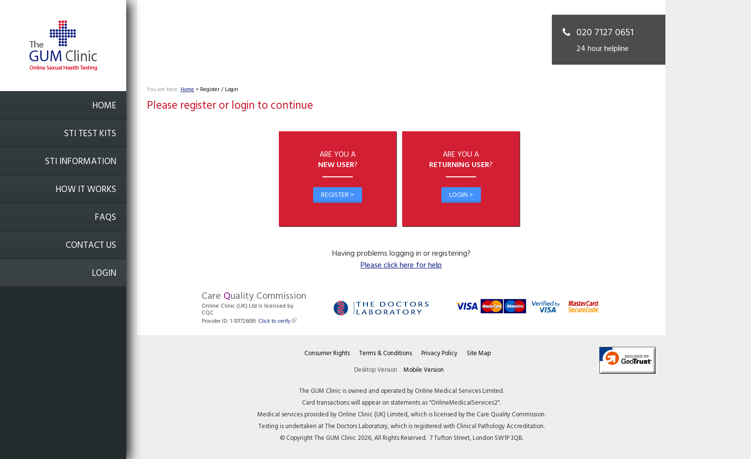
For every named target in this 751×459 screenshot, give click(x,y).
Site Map (479, 353)
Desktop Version (375, 370)
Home (104, 106)
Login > (461, 195)
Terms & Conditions (385, 353)
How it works (86, 190)
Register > (337, 195)
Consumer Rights (327, 353)
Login (104, 273)
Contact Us (91, 246)
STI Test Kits (90, 134)
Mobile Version (424, 370)
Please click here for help (401, 265)
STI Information (80, 162)
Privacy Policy (439, 353)
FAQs (105, 218)
